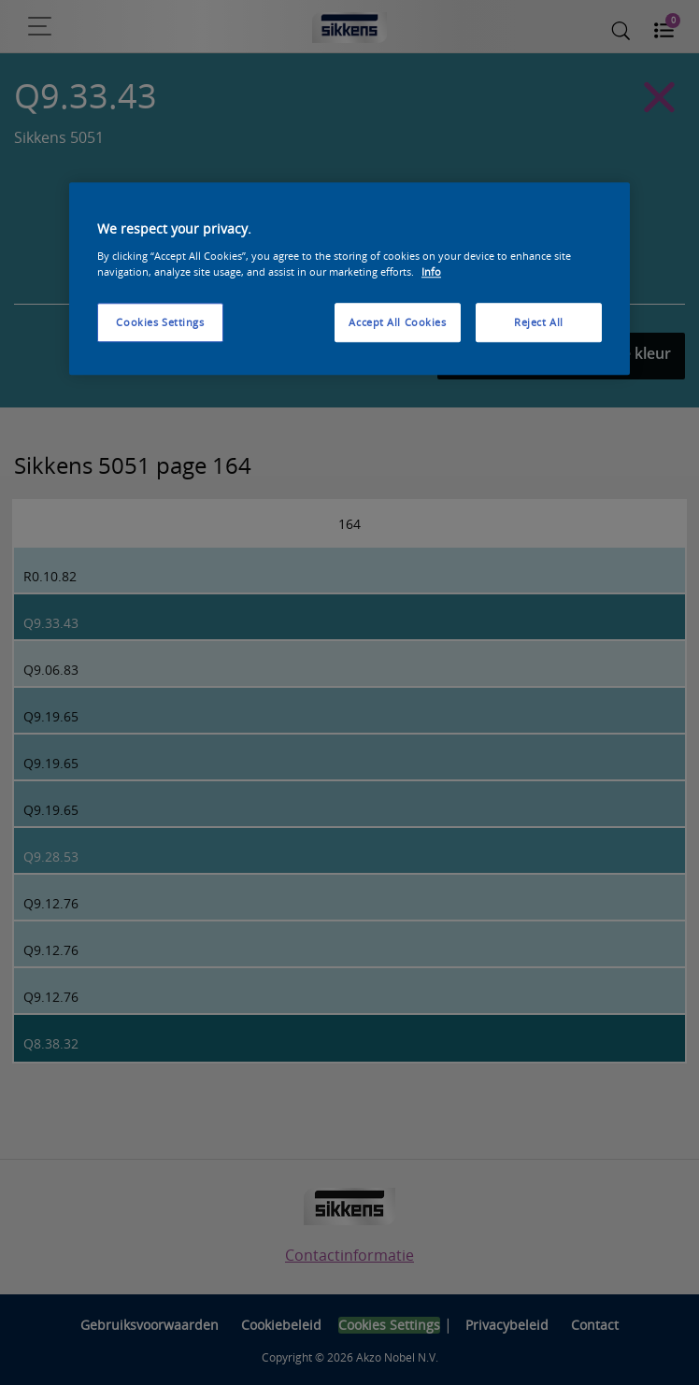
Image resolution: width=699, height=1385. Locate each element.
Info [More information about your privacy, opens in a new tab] (431, 271)
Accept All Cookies (397, 322)
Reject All (538, 322)
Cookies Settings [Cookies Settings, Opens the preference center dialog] (160, 322)
